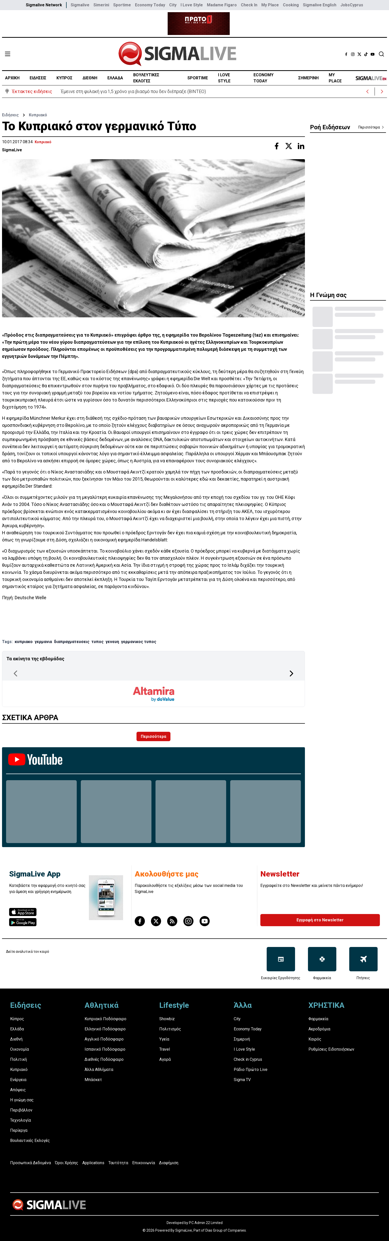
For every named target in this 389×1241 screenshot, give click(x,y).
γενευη (112, 641)
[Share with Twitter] (289, 146)
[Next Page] (291, 673)
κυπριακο (24, 641)
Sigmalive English (319, 5)
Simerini (101, 5)
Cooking (291, 5)
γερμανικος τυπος (138, 641)
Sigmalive (80, 5)
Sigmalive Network (44, 5)
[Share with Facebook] (277, 146)
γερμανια (43, 641)
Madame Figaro (222, 5)
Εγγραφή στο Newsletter (320, 920)
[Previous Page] (15, 673)
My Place (270, 5)
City (173, 5)
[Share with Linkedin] (301, 146)
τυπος (97, 641)
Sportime (122, 5)
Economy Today (150, 5)
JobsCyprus (351, 5)
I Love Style (192, 5)
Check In (249, 5)
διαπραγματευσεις (71, 641)
